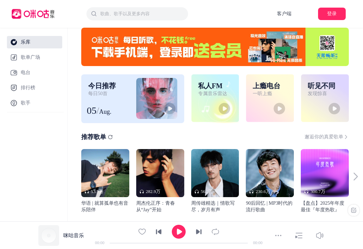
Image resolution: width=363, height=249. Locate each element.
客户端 (284, 13)
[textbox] (142, 14)
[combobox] (137, 13)
